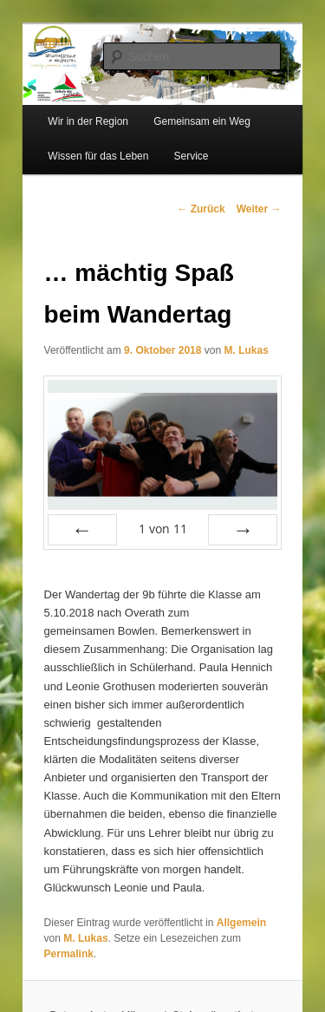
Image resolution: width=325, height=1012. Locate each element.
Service (191, 156)
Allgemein (241, 923)
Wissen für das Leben (98, 156)
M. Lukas (246, 350)
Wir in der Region (88, 121)
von (163, 528)
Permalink (69, 954)
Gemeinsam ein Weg (201, 121)
